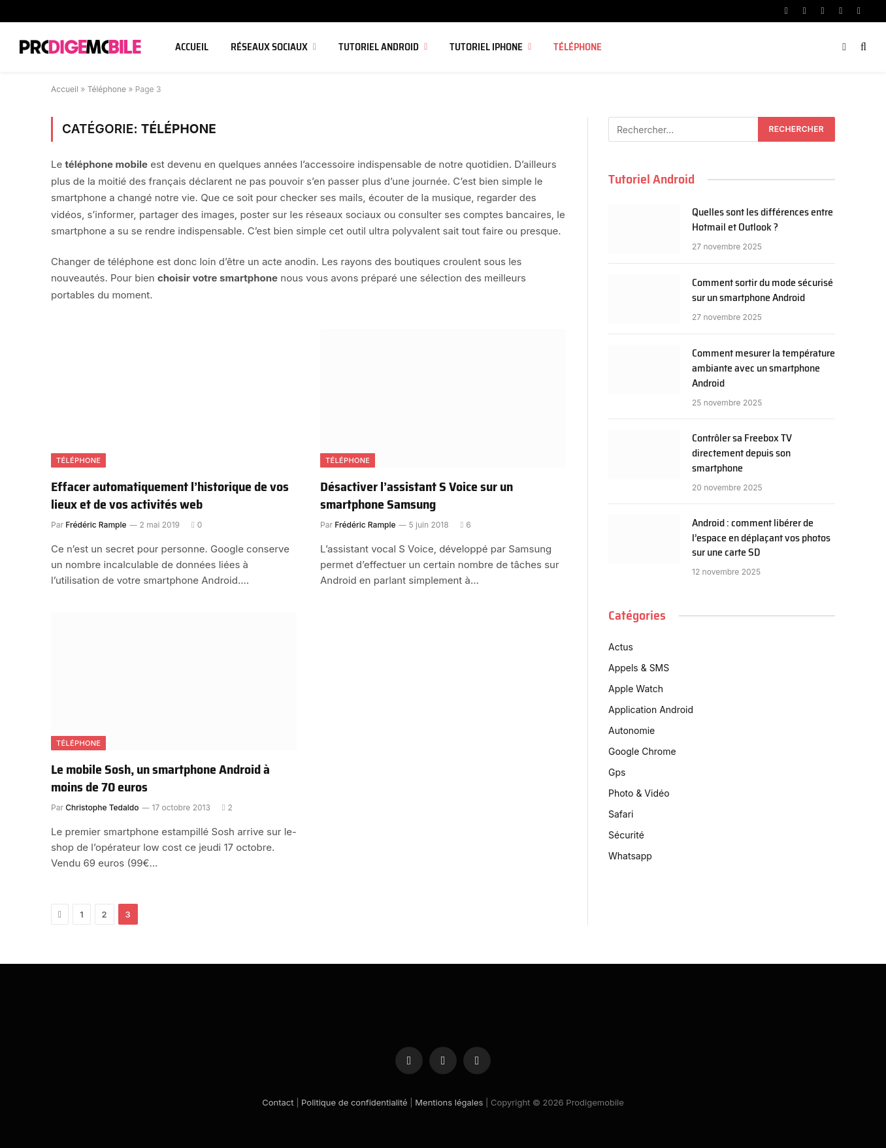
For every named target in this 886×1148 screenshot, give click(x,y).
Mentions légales (449, 1102)
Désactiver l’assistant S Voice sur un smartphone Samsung (416, 495)
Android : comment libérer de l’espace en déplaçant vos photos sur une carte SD (761, 538)
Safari (620, 814)
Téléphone (577, 47)
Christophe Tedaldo (102, 807)
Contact (277, 1102)
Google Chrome (642, 751)
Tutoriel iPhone (486, 47)
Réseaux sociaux (269, 47)
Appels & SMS (638, 667)
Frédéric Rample (95, 525)
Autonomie (631, 730)
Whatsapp (630, 855)
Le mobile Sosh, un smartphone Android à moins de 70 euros (160, 778)
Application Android (650, 709)
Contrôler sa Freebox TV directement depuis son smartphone (742, 453)
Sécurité (626, 834)
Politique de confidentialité (354, 1102)
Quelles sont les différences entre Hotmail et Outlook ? (762, 220)
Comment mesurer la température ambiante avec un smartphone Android (763, 368)
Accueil (191, 47)
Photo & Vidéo (639, 793)
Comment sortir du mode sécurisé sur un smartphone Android (762, 291)
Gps (616, 772)
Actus (620, 646)
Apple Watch (635, 688)
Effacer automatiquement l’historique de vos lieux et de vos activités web (170, 495)
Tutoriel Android (378, 47)
